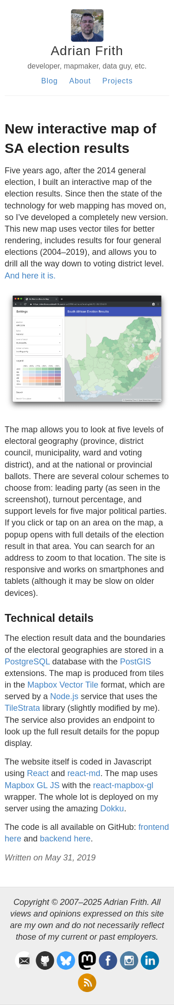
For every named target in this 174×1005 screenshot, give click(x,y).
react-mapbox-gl (123, 785)
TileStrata (22, 708)
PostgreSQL (27, 661)
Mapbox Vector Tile (62, 684)
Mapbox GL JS (32, 785)
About (80, 81)
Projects (117, 81)
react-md (83, 773)
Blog (49, 81)
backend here (65, 838)
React (38, 773)
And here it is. (30, 275)
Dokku (112, 808)
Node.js (64, 696)
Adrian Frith (87, 51)
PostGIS (135, 661)
